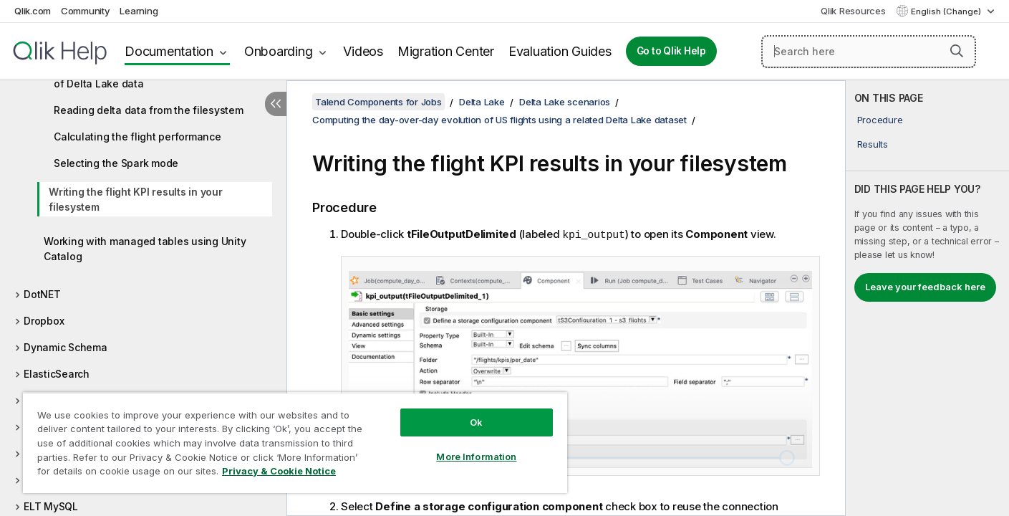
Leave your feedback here (925, 286)
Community (85, 10)
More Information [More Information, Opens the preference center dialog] (476, 456)
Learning (139, 10)
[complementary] (927, 298)
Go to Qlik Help (671, 51)
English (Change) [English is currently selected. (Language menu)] (947, 11)
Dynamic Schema (65, 347)
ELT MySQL (51, 506)
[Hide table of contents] (275, 104)
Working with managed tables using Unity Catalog (145, 248)
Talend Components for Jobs (378, 102)
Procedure (880, 119)
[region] (295, 442)
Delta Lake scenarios (564, 102)
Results (872, 144)
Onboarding (278, 51)
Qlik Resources (853, 10)
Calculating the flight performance (137, 136)
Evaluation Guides (560, 51)
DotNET (42, 294)
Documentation (169, 51)
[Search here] (869, 52)
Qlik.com (32, 10)
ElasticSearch (57, 374)
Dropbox (44, 321)
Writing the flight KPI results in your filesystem (136, 199)
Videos (363, 51)
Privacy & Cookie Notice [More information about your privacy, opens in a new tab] (279, 471)
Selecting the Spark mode (116, 163)
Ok (476, 422)
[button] (956, 51)
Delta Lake (482, 102)
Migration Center (445, 51)
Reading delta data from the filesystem (148, 110)
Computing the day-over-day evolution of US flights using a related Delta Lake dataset (499, 119)
